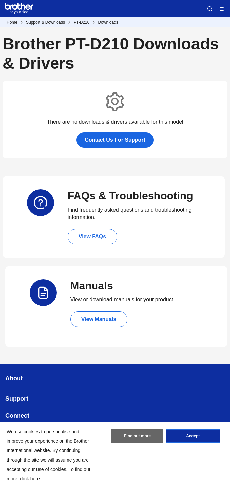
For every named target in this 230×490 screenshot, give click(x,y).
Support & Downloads (45, 22)
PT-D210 (81, 22)
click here (30, 478)
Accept (193, 436)
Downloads (108, 22)
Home (12, 22)
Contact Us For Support (115, 140)
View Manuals (99, 319)
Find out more (137, 436)
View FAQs (92, 236)
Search (209, 8)
